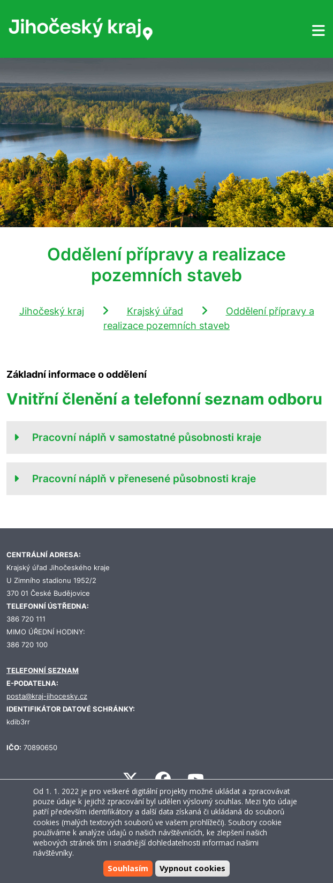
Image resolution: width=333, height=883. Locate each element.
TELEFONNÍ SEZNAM (42, 671)
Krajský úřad (155, 311)
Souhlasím (128, 868)
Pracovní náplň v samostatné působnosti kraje (146, 437)
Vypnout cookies (192, 868)
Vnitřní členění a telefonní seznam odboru (164, 399)
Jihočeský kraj (51, 311)
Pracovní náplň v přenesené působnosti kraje (144, 478)
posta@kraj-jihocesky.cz (46, 696)
